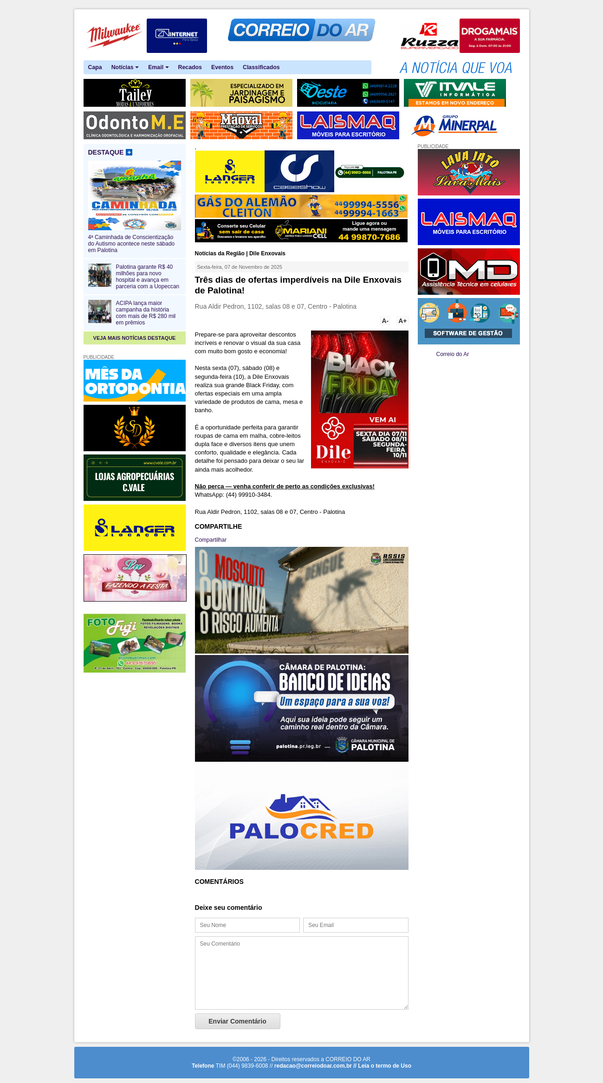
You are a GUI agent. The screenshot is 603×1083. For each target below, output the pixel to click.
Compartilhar (211, 540)
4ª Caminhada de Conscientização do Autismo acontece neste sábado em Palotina (134, 240)
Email (158, 67)
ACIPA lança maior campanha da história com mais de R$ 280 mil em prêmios (146, 313)
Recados (190, 67)
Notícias (125, 67)
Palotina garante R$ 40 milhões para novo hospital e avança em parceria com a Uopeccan (148, 277)
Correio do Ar (452, 354)
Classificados (261, 67)
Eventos (222, 67)
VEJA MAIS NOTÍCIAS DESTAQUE (134, 338)
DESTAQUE (110, 152)
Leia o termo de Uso (384, 1066)
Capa (95, 67)
